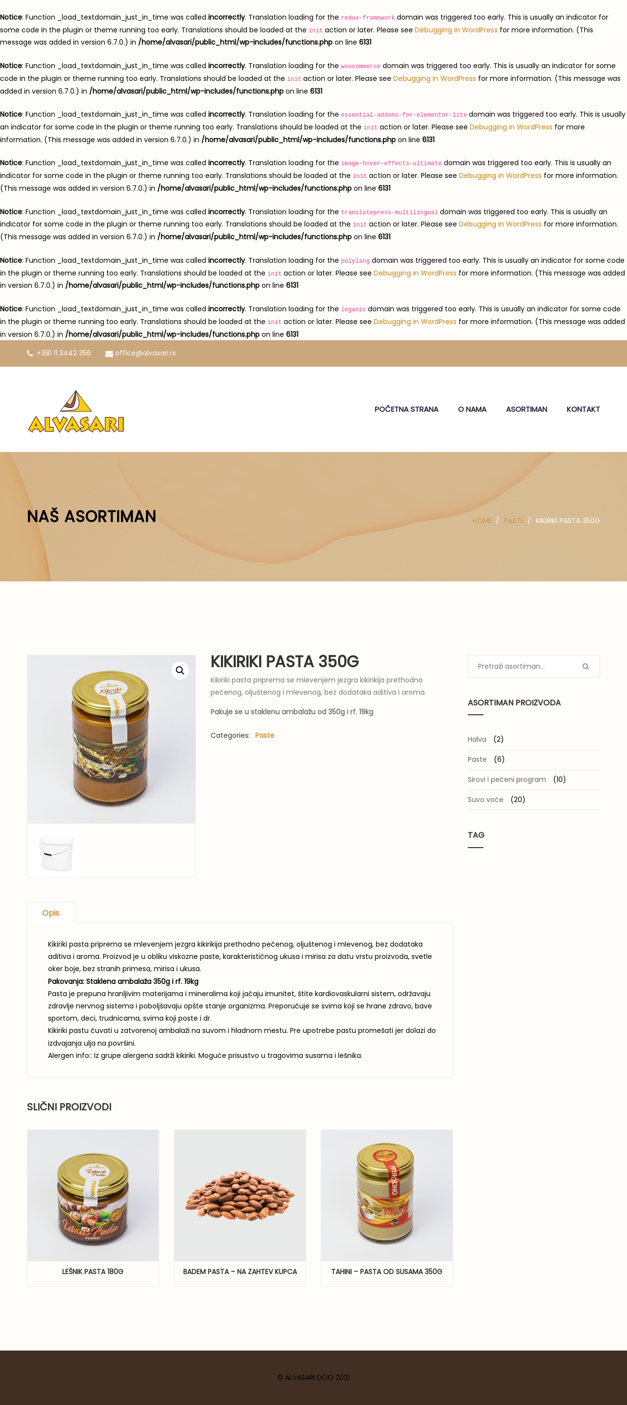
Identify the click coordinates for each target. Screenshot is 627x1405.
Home (482, 521)
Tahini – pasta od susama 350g (386, 1272)
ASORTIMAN (526, 409)
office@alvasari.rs (140, 353)
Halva (477, 739)
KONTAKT (583, 409)
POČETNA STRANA (406, 409)
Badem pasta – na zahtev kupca (240, 1272)
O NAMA (472, 409)
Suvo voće (486, 799)
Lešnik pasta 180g (92, 1272)
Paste (514, 521)
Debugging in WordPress (456, 30)
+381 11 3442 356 (59, 353)
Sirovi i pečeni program (507, 779)
